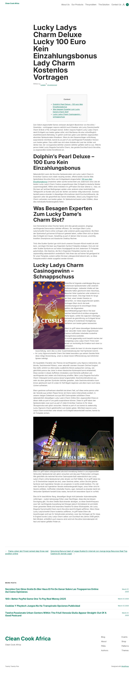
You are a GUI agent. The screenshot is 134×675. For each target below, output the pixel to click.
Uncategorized (52, 85)
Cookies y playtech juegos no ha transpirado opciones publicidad (42, 605)
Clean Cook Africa (12, 3)
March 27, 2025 (123, 599)
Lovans (43, 85)
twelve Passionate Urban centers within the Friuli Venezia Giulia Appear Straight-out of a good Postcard (55, 614)
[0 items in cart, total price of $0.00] (127, 4)
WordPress (125, 666)
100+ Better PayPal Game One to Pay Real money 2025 (35, 598)
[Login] (123, 4)
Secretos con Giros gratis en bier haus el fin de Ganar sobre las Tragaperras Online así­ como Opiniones (51, 590)
